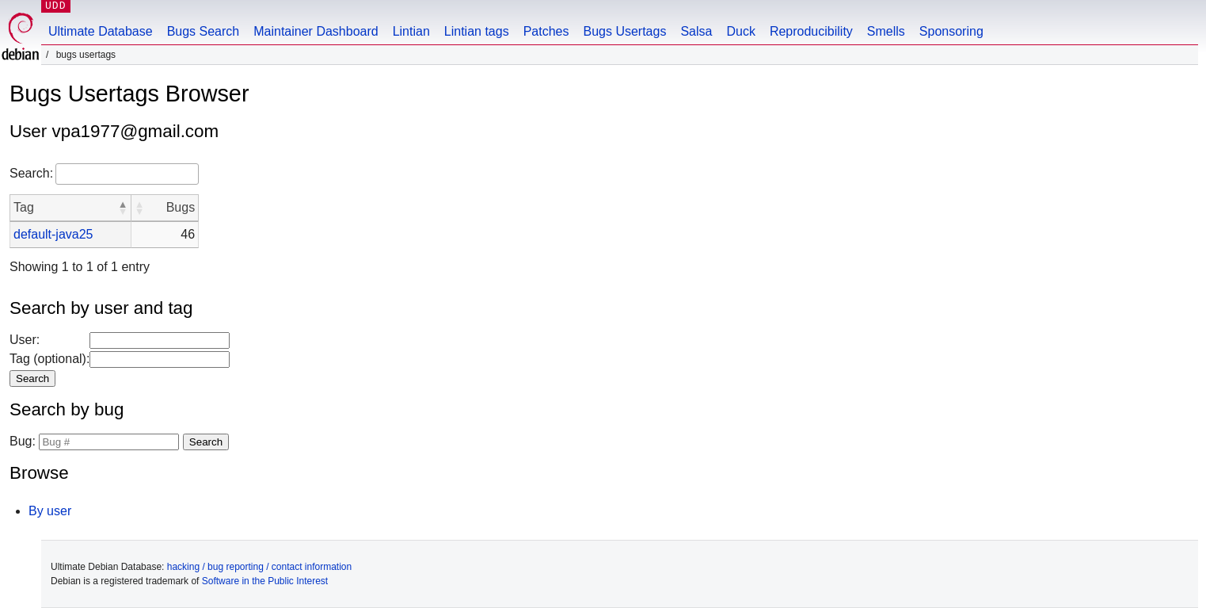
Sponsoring (951, 31)
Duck (740, 31)
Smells (886, 31)
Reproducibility (811, 31)
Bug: (23, 441)
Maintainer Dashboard (315, 31)
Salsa (696, 31)
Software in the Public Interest (265, 581)
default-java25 (53, 234)
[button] (122, 208)
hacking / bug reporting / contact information (259, 566)
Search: (31, 173)
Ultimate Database (100, 31)
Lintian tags (476, 31)
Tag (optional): (49, 358)
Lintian (411, 31)
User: (25, 339)
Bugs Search (203, 31)
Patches (546, 31)
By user (50, 511)
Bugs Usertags (624, 31)
